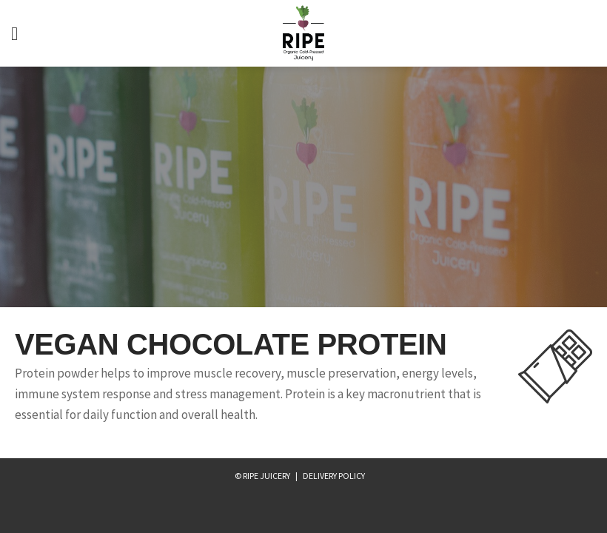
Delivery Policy (334, 475)
